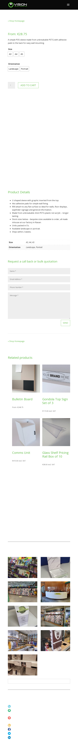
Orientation (14, 64)
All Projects (39, 681)
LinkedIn (15, 737)
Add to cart (28, 85)
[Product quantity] (11, 85)
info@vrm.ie (16, 710)
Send (65, 323)
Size (10, 49)
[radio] (10, 54)
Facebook (16, 729)
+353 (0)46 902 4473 (20, 706)
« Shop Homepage (16, 21)
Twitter (15, 733)
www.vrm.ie (16, 725)
